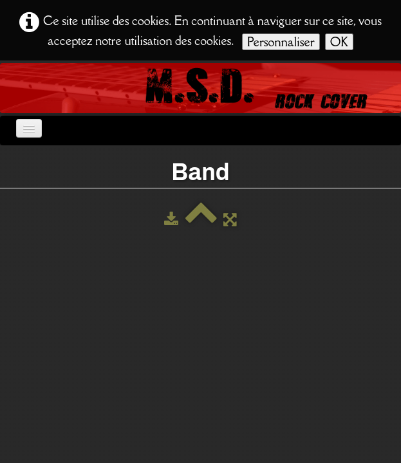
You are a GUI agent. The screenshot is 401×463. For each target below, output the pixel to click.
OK (339, 42)
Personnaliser (281, 42)
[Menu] (29, 128)
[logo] (10, 87)
